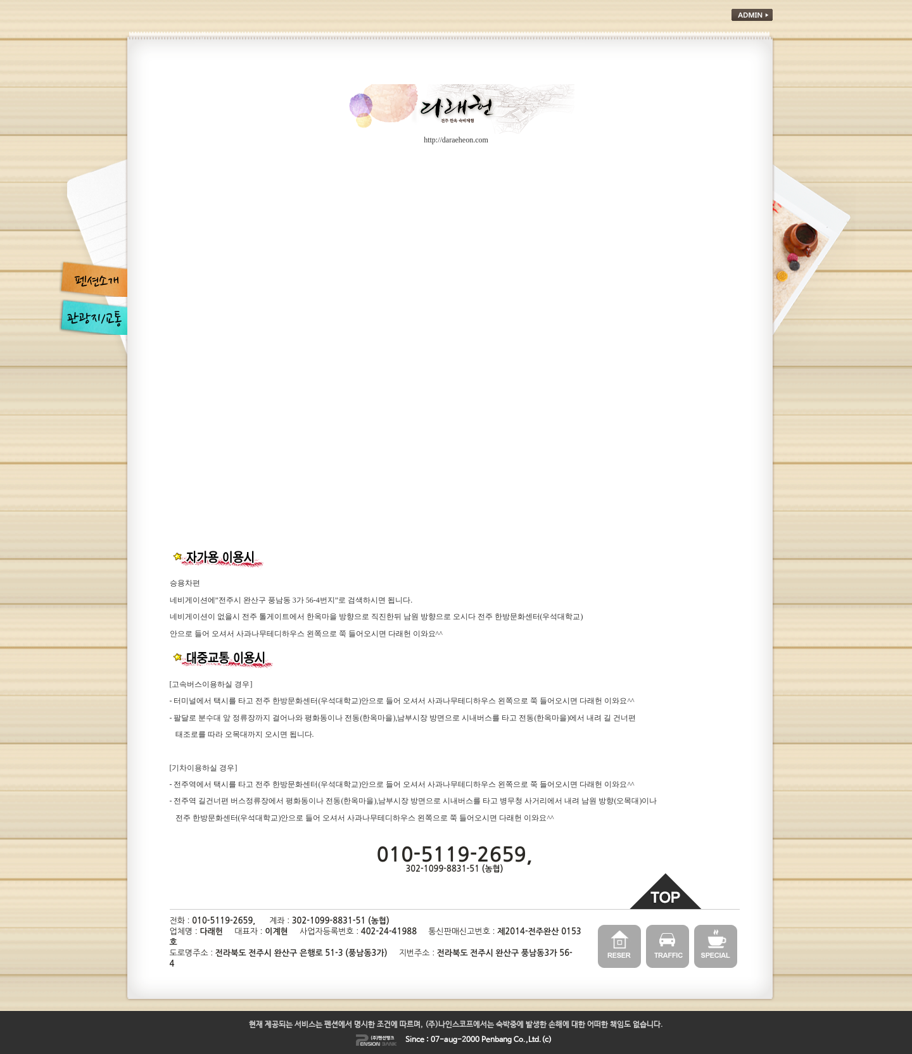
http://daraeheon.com (456, 139)
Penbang (496, 1040)
